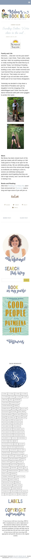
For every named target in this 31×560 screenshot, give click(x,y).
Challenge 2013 (6, 420)
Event (16, 444)
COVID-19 (4, 441)
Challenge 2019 (17, 423)
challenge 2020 (6, 426)
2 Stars (4, 393)
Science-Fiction (19, 476)
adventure (18, 399)
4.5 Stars (18, 396)
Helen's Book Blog (19, 556)
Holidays (5, 455)
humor (11, 455)
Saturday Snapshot (7, 476)
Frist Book (5, 449)
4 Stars (12, 396)
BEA (18, 408)
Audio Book (5, 402)
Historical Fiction (18, 452)
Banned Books (6, 408)
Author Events (15, 402)
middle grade (6, 461)
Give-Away (22, 449)
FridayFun (20, 447)
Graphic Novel (6, 452)
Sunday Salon (15, 25)
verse (7, 494)
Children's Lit (6, 438)
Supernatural (6, 488)
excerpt (22, 444)
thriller (13, 491)
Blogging (13, 411)
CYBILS (11, 441)
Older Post (24, 218)
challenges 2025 (7, 435)
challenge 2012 (21, 417)
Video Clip (14, 494)
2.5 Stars (11, 393)
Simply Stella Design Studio (19, 557)
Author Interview (7, 405)
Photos (21, 467)
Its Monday (18, 455)
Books (25, 414)
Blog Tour (24, 408)
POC (26, 467)
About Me (5, 399)
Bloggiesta (5, 411)
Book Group (17, 414)
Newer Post (7, 218)
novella (21, 464)
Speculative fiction (8, 482)
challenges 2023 (7, 432)
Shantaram (19, 188)
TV (3, 494)
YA (25, 494)
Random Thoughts (13, 470)
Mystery (20, 461)
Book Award (21, 411)
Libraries (5, 458)
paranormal (5, 467)
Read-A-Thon (23, 470)
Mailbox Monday (14, 458)
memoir (23, 458)
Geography (13, 449)
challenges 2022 (18, 429)
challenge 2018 (6, 423)
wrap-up (21, 494)
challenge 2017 (17, 420)
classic (14, 438)
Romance (13, 473)
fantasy (4, 447)
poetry (4, 470)
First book (12, 447)
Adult (11, 399)
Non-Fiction (13, 464)
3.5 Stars (24, 393)
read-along (5, 473)
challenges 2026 (19, 435)
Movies (14, 461)
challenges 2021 (7, 429)
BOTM (3, 417)
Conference (22, 438)
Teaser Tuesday (16, 488)
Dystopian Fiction (7, 444)
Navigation (5, 464)
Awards (16, 405)
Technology (5, 491)
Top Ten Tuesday (22, 491)
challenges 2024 (19, 432)
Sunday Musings (7, 485)
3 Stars (18, 393)
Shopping (5, 479)
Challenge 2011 (11, 417)
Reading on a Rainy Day (16, 186)
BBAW (13, 408)
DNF (16, 441)
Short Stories (14, 479)
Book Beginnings (7, 414)
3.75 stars (5, 396)
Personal (14, 467)
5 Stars (25, 396)
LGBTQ (25, 455)
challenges (16, 426)
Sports (18, 482)
